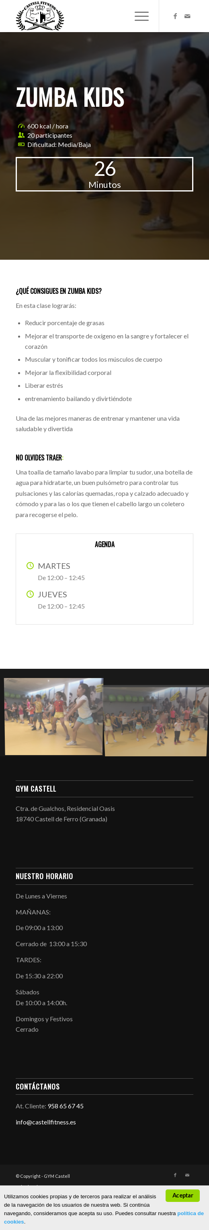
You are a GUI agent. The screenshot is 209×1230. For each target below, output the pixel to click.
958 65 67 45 (65, 1106)
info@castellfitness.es (46, 1122)
